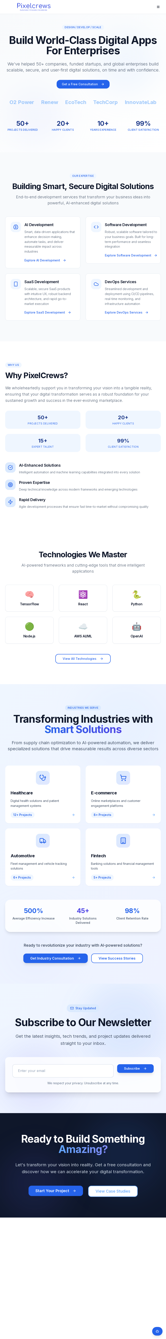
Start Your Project (55, 1190)
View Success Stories (117, 958)
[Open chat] (157, 1331)
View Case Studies (113, 1191)
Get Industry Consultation (55, 958)
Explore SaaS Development (47, 312)
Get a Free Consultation (83, 84)
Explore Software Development (131, 255)
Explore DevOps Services (126, 312)
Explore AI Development (45, 260)
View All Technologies (83, 658)
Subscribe (135, 1068)
